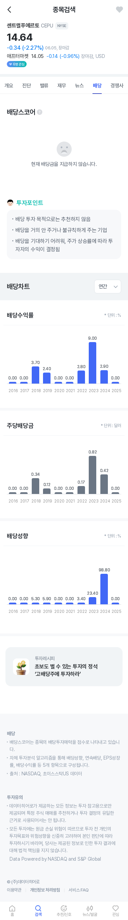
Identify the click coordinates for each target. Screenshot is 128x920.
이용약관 (14, 890)
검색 (38, 914)
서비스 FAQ (79, 890)
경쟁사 (117, 86)
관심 (115, 914)
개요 (8, 86)
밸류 (44, 86)
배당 (97, 86)
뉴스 (79, 86)
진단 (26, 86)
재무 (61, 86)
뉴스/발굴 (90, 914)
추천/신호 (64, 914)
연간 (103, 286)
